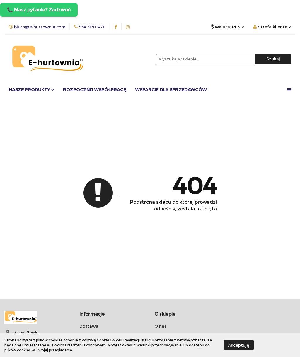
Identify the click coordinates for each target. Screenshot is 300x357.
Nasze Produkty (31, 89)
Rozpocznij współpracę (94, 89)
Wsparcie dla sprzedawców (171, 89)
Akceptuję (238, 345)
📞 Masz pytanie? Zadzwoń (39, 9)
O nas (160, 326)
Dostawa (88, 326)
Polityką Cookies (96, 340)
